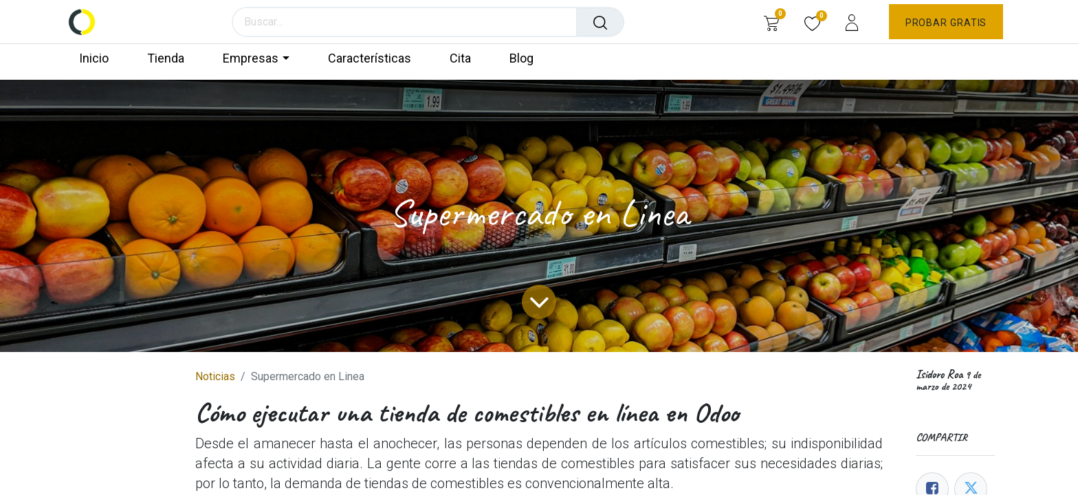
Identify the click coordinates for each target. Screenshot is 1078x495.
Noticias (215, 376)
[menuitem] (100, 59)
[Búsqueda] (601, 22)
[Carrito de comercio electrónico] (771, 22)
